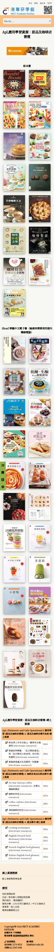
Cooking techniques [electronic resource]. (20, 829)
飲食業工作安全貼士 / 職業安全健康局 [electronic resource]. (25, 744)
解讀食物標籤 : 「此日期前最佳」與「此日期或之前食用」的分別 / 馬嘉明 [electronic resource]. (25, 753)
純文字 (42, 3)
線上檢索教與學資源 (12, 878)
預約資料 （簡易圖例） (13, 900)
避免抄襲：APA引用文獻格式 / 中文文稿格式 (23, 903)
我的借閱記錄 (8, 893)
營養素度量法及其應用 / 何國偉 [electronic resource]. (24, 763)
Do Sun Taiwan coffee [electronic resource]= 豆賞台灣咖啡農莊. (24, 786)
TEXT (49, 3)
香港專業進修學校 (21, 935)
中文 (30, 3)
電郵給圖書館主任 (10, 910)
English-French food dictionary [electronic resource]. (20, 839)
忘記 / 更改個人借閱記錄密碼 (16, 897)
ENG (36, 3)
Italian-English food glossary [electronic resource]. (24, 857)
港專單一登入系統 (10, 906)
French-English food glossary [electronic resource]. (24, 848)
